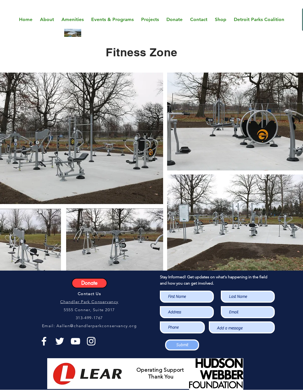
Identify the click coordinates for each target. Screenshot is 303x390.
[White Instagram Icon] (91, 341)
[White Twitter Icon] (59, 341)
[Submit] (182, 344)
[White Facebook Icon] (44, 341)
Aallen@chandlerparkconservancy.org (96, 325)
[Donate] (89, 283)
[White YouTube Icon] (75, 341)
